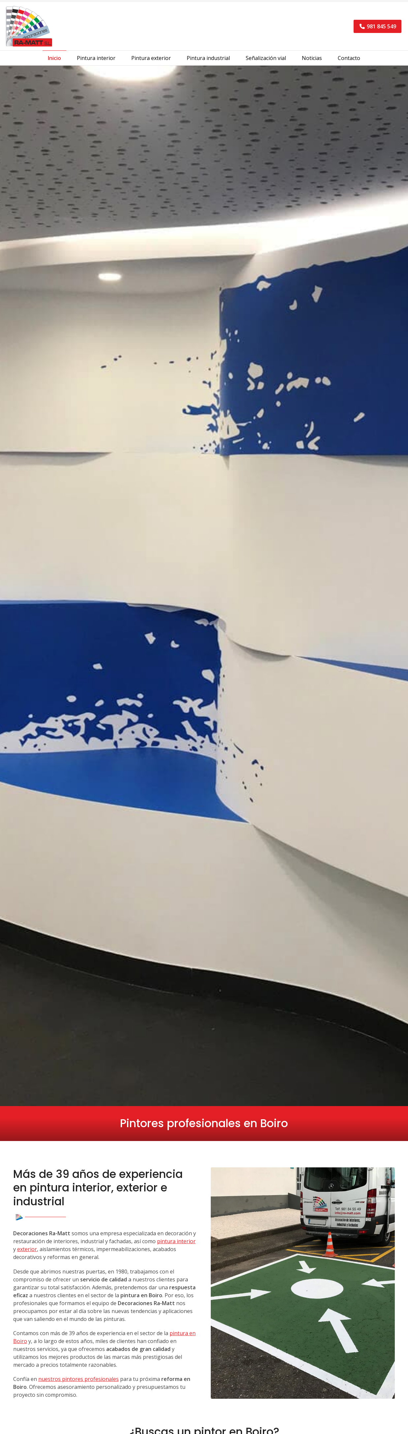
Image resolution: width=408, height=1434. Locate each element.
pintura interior (176, 1243)
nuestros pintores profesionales (78, 1381)
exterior (27, 1251)
